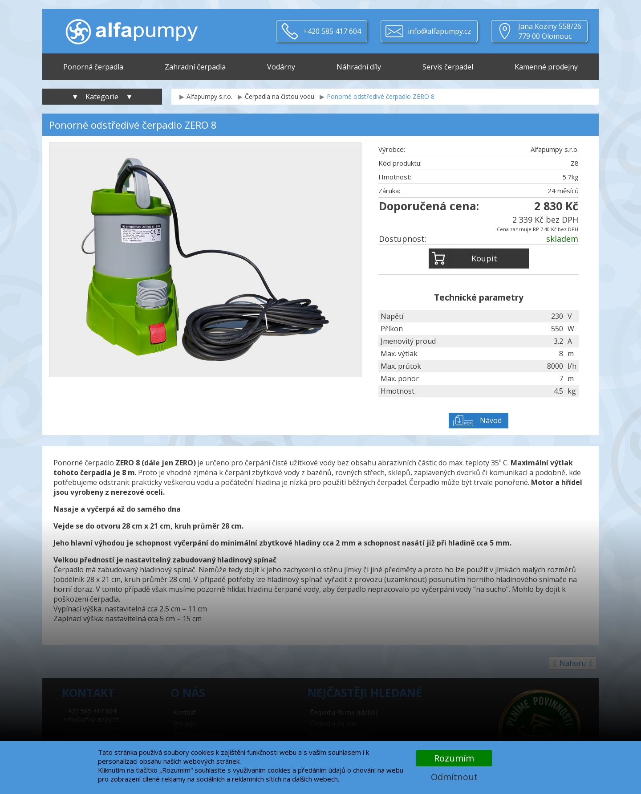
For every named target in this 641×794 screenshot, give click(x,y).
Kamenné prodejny (546, 67)
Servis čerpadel (447, 67)
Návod (491, 420)
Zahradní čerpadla (195, 67)
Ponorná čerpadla (93, 67)
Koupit (463, 258)
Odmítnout (454, 777)
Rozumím (454, 758)
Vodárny (281, 67)
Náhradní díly (359, 67)
